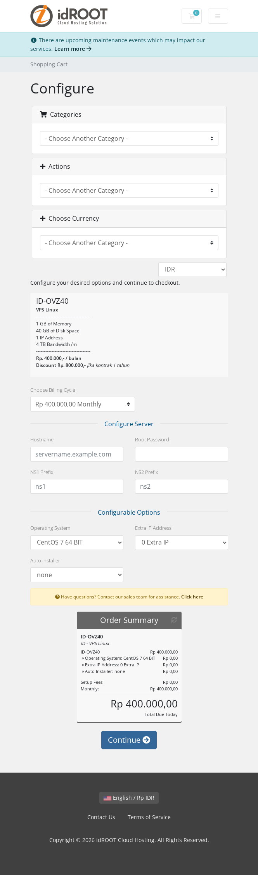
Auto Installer (45, 560)
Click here (192, 596)
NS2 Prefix (146, 472)
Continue (129, 740)
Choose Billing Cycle (52, 389)
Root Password (152, 439)
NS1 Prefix (41, 472)
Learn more (73, 48)
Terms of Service (149, 817)
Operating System (50, 527)
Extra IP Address (153, 527)
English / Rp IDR (129, 797)
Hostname (42, 439)
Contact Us (101, 817)
